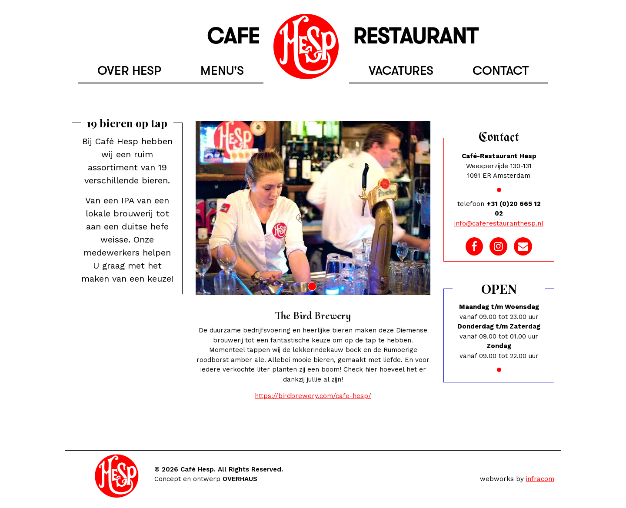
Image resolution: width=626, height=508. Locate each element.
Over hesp (129, 70)
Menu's (222, 70)
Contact (501, 70)
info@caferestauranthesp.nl (498, 223)
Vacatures (401, 70)
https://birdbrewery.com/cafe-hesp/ (313, 396)
